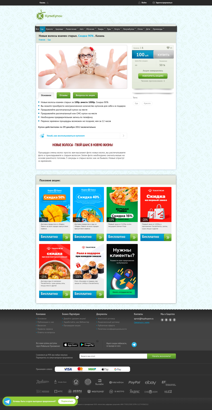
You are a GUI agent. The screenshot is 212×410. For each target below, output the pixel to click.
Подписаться (67, 401)
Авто (82, 28)
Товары (101, 28)
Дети (148, 28)
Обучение (91, 28)
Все (37, 29)
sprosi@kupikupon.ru (143, 318)
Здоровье (59, 28)
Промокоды (158, 28)
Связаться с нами (141, 322)
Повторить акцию (152, 75)
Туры (110, 28)
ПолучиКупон (129, 28)
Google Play (87, 344)
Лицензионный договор (109, 322)
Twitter (170, 319)
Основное (46, 95)
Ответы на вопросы (46, 332)
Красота (50, 28)
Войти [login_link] (144, 2)
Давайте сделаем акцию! (75, 318)
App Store (70, 344)
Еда (43, 28)
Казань (42, 2)
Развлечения (72, 28)
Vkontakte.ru (166, 319)
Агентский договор (106, 318)
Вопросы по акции (85, 95)
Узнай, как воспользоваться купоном (66, 135)
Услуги (118, 28)
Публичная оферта (106, 325)
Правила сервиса (45, 329)
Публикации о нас (45, 322)
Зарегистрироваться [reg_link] (164, 2)
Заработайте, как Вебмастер (76, 322)
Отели (141, 28)
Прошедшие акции (72, 325)
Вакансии (41, 325)
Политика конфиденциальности (112, 329)
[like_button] (168, 48)
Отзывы (63, 95)
